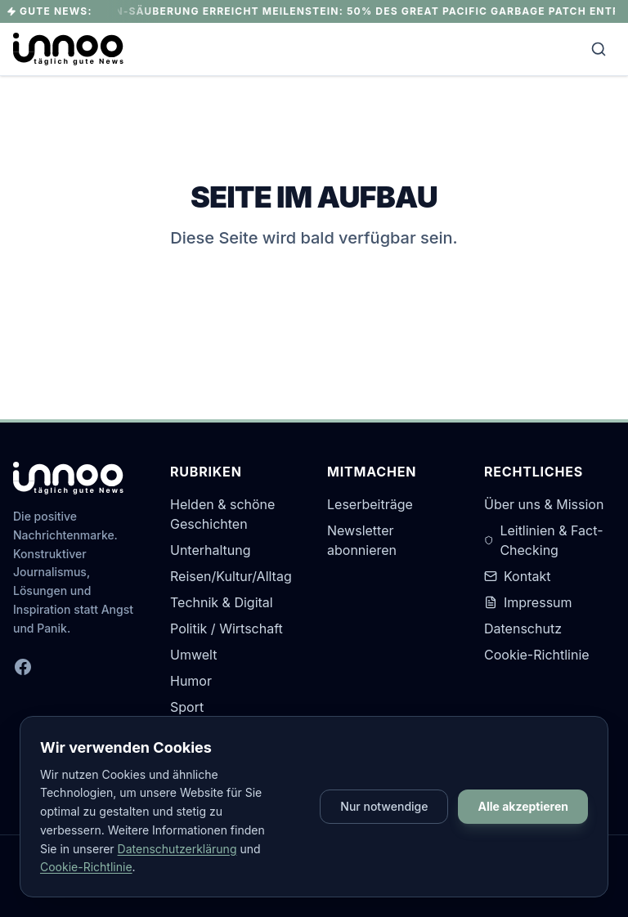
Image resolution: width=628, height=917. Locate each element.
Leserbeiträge (370, 504)
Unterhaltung (210, 550)
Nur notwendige (384, 806)
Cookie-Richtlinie (537, 654)
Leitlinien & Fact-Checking (543, 540)
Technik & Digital (221, 602)
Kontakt (517, 576)
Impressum (528, 602)
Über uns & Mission (543, 504)
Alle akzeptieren (523, 806)
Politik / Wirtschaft (226, 628)
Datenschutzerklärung (177, 849)
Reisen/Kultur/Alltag (231, 576)
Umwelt (193, 654)
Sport (187, 707)
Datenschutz (523, 628)
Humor (191, 681)
